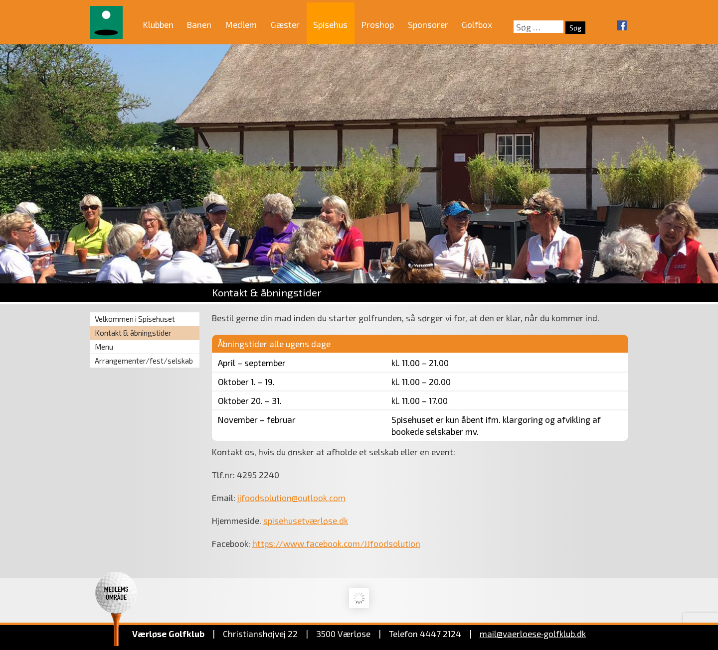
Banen (199, 24)
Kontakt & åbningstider (133, 332)
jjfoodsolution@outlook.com (291, 498)
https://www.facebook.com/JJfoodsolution (336, 543)
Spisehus (330, 24)
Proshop (377, 24)
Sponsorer (428, 24)
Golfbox (477, 24)
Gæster (285, 24)
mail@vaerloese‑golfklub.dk (533, 634)
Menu (104, 346)
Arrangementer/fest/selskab (144, 360)
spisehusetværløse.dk (305, 520)
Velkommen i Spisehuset (135, 318)
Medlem (241, 24)
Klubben (158, 24)
